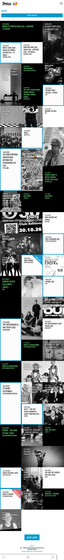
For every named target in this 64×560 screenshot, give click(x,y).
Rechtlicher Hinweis (37, 551)
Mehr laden (32, 537)
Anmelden (32, 546)
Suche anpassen (32, 15)
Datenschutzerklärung (27, 551)
